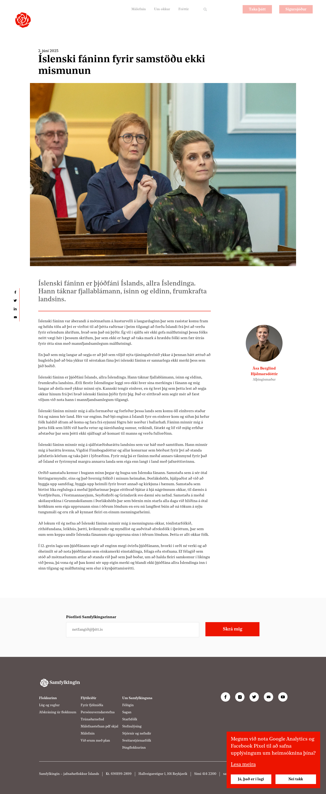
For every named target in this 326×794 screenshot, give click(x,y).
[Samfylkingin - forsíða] (23, 20)
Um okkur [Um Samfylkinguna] (160, 13)
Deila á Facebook (15, 292)
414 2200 (209, 774)
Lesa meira (243, 764)
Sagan (126, 712)
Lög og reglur (49, 705)
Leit (205, 13)
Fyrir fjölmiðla (92, 705)
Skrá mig (232, 629)
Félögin (128, 705)
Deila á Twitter (15, 301)
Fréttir (183, 13)
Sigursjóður (295, 13)
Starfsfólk (129, 719)
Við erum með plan (95, 740)
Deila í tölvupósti (15, 317)
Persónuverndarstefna (98, 712)
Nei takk (295, 779)
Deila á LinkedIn (15, 309)
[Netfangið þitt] (132, 629)
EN (231, 13)
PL (220, 13)
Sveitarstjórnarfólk (136, 740)
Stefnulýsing (132, 726)
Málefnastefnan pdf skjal (99, 726)
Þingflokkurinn (134, 747)
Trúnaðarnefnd (92, 719)
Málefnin (134, 13)
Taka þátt (257, 13)
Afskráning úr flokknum (57, 712)
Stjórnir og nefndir (136, 733)
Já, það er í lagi (251, 779)
